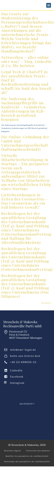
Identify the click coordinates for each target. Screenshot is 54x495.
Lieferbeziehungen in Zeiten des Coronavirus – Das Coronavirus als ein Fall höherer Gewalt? (24, 201)
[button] (48, 5)
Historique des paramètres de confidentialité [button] (27, 461)
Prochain (47, 303)
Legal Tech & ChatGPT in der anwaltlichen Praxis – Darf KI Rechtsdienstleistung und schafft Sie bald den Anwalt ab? (26, 82)
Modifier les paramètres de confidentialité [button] (27, 456)
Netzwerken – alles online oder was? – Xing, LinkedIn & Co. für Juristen (26, 61)
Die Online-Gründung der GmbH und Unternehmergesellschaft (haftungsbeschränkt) (25, 143)
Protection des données (38, 451)
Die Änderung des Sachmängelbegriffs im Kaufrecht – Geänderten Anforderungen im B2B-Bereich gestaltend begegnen (23, 109)
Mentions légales (12, 451)
